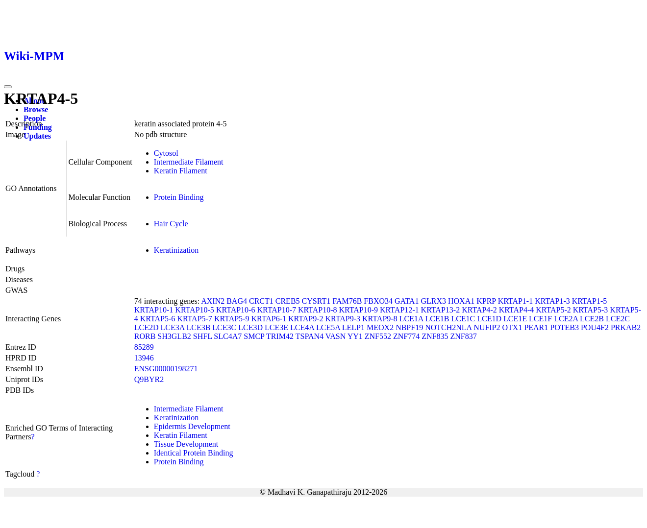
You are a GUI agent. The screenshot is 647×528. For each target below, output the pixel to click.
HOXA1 (461, 301)
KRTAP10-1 (154, 310)
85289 (144, 347)
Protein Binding (179, 197)
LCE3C (224, 327)
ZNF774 (406, 336)
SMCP (254, 336)
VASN (335, 336)
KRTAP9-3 (343, 318)
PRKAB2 (626, 327)
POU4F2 (595, 327)
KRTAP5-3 (590, 310)
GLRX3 (433, 301)
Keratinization (176, 250)
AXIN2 (212, 301)
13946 (144, 358)
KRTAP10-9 (358, 310)
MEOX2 (380, 327)
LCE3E (276, 327)
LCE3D (250, 327)
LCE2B (592, 318)
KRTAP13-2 (440, 310)
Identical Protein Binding (193, 453)
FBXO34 (378, 301)
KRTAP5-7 (194, 318)
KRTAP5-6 (157, 318)
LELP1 (353, 327)
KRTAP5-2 (553, 310)
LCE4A (302, 327)
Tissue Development (186, 444)
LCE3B (198, 327)
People (35, 118)
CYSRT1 (316, 301)
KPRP (486, 301)
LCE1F (540, 318)
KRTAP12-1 (399, 310)
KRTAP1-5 (589, 301)
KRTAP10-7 (276, 310)
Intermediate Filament (189, 162)
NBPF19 (409, 327)
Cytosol (166, 153)
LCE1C (463, 318)
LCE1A (411, 318)
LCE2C (618, 318)
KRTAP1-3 (552, 301)
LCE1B (437, 318)
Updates (37, 136)
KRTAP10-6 (235, 310)
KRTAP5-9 (231, 318)
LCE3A (173, 327)
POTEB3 (564, 327)
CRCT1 (261, 301)
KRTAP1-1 (515, 301)
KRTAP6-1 (268, 318)
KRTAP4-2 (479, 310)
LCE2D (146, 327)
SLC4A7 (228, 336)
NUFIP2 (486, 327)
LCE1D (489, 318)
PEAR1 (536, 327)
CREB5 (287, 301)
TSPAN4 (310, 336)
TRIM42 (280, 336)
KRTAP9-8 (380, 318)
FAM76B (347, 301)
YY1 (355, 336)
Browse (36, 109)
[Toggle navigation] (8, 86)
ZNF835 (435, 336)
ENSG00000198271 (166, 368)
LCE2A (566, 318)
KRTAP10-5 (194, 310)
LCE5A (328, 327)
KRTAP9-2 (306, 318)
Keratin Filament (180, 171)
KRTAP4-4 (516, 310)
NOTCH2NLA (448, 327)
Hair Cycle (171, 223)
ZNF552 (378, 336)
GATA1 (407, 301)
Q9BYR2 (149, 379)
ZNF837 (463, 336)
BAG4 (236, 301)
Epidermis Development (192, 426)
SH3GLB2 (174, 336)
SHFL (202, 336)
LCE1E (515, 318)
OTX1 (512, 327)
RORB (145, 336)
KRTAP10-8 (317, 310)
